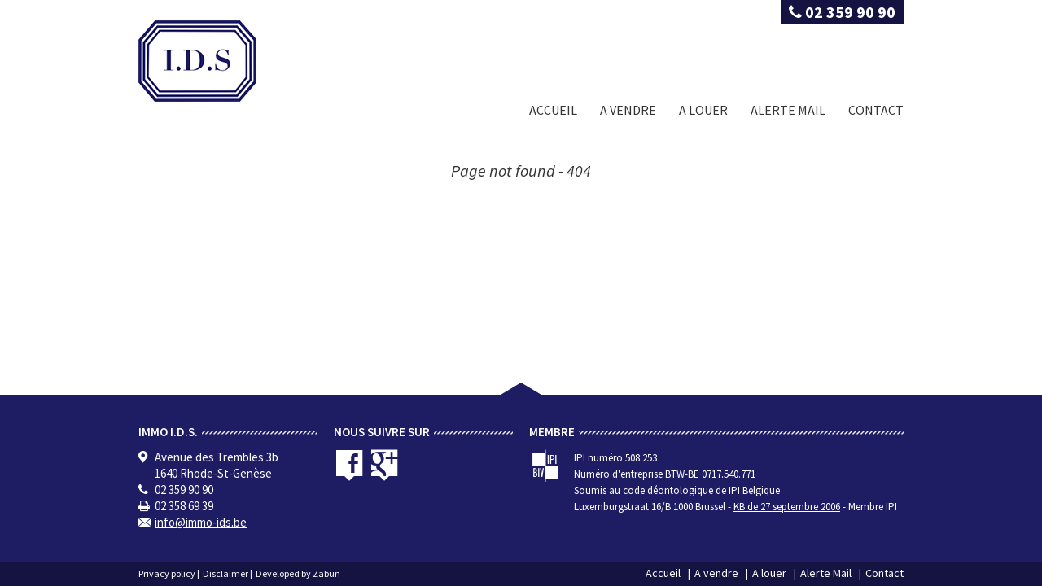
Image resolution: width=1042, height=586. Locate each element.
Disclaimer (225, 573)
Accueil (553, 110)
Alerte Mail (788, 110)
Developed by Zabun (298, 573)
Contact (876, 110)
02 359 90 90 (842, 12)
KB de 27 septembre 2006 (786, 507)
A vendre (628, 110)
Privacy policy (166, 573)
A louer (703, 110)
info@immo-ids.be (201, 522)
